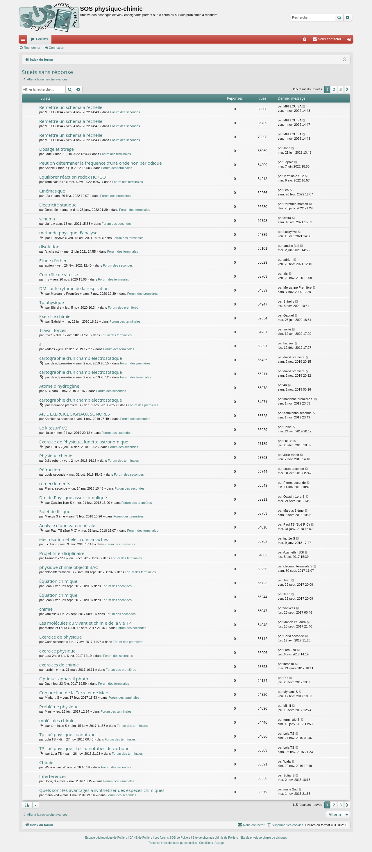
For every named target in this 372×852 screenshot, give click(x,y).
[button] (347, 89)
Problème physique (58, 706)
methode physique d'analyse (68, 233)
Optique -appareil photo (63, 679)
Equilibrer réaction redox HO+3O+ (73, 177)
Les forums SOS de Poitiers (172, 837)
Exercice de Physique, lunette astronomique (83, 442)
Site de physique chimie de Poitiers (215, 837)
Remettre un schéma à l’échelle (70, 107)
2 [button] (334, 89)
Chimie (46, 762)
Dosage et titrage (56, 149)
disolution (49, 246)
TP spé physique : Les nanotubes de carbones (85, 748)
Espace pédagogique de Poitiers (106, 837)
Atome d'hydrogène (59, 386)
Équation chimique (58, 581)
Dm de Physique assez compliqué (73, 497)
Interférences (52, 776)
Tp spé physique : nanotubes (68, 734)
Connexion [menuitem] (350, 40)
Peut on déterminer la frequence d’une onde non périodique (100, 163)
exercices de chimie (59, 665)
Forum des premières (115, 195)
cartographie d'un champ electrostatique (80, 400)
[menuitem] (304, 39)
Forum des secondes (125, 112)
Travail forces (52, 330)
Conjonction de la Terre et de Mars (74, 692)
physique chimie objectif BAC (68, 567)
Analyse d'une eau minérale (67, 525)
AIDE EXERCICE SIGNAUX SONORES (74, 414)
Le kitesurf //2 (53, 428)
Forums (42, 39)
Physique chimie (55, 456)
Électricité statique (57, 205)
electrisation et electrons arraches (73, 539)
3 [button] (340, 89)
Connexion (56, 47)
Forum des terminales (115, 154)
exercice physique (57, 651)
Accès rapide (24, 40)
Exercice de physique (60, 637)
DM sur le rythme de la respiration (74, 288)
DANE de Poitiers (140, 837)
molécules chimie (56, 720)
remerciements (54, 483)
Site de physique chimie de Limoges (263, 837)
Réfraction (49, 469)
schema (47, 219)
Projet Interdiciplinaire (61, 553)
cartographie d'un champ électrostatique (80, 358)
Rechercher (32, 47)
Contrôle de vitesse (58, 274)
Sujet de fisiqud (55, 511)
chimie (46, 609)
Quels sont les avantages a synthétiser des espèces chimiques (101, 790)
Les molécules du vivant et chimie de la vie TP (85, 623)
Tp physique (51, 302)
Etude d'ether (53, 260)
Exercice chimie (54, 316)
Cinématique (52, 191)
